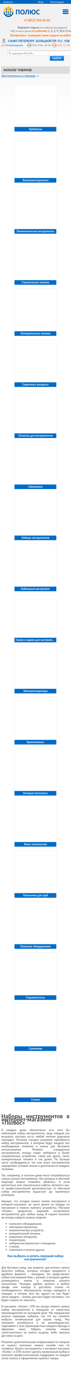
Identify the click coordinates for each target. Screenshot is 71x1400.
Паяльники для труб (35, 895)
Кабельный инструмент (35, 589)
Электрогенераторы (35, 691)
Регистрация (57, 2)
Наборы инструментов (35, 537)
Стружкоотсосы (35, 997)
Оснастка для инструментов (35, 435)
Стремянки (35, 1048)
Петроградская (14, 45)
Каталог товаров (17, 70)
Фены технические (35, 844)
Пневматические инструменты (35, 231)
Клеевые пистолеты (35, 793)
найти (56, 58)
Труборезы (35, 129)
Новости (8, 2)
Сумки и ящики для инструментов (37, 640)
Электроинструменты (35, 180)
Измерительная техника (35, 333)
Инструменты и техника (18, 76)
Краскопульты (35, 742)
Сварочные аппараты (35, 384)
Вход (40, 2)
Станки (35, 1099)
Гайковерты (35, 486)
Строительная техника (35, 282)
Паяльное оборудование (35, 946)
